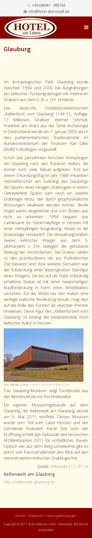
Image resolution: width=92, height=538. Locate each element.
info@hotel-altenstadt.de (49, 11)
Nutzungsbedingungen (62, 516)
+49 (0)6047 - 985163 (48, 5)
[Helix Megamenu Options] (86, 27)
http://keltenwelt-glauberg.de (29, 482)
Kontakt (20, 516)
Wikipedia (59, 466)
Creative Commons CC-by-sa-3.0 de (49, 384)
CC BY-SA (79, 466)
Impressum (35, 516)
